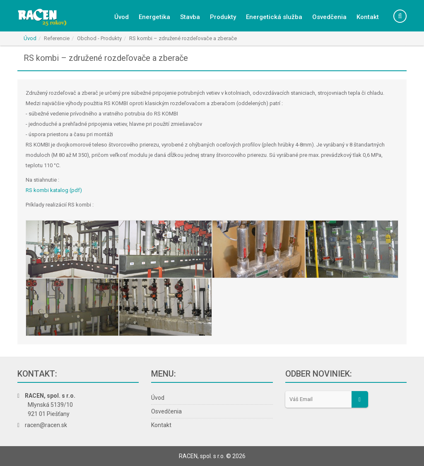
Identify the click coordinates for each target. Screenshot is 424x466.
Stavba (190, 17)
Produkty (223, 17)
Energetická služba (274, 17)
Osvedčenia (329, 17)
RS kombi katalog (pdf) (54, 190)
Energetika (154, 17)
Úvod (121, 17)
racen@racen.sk (46, 425)
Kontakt (368, 17)
